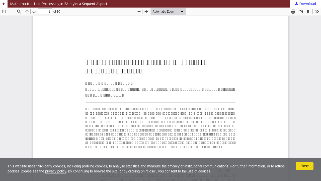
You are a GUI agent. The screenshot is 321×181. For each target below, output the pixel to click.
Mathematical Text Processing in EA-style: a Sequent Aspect (58, 3)
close (305, 166)
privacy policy (55, 171)
